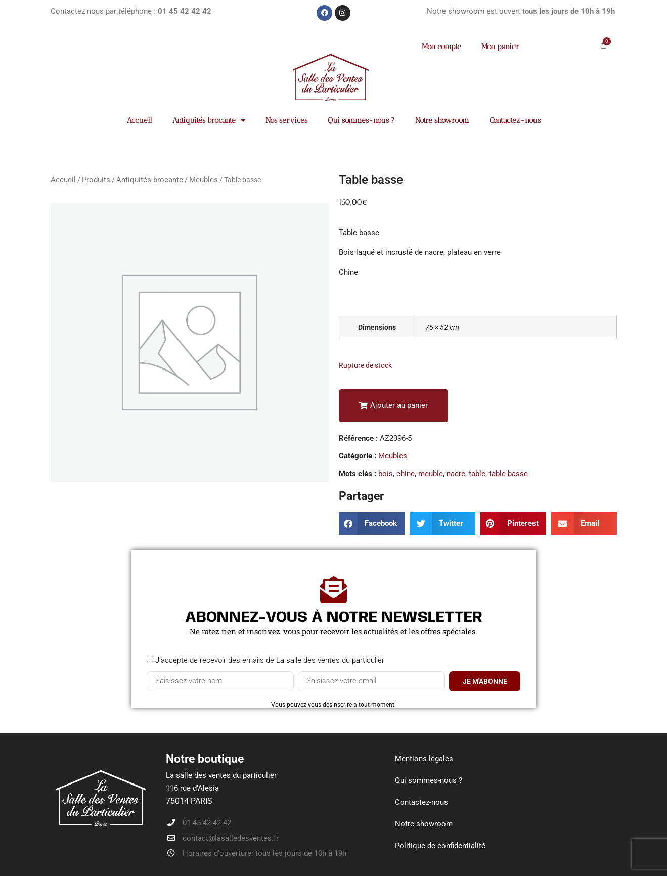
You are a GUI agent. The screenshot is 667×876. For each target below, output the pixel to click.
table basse (508, 473)
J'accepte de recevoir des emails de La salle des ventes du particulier (269, 659)
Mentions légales (424, 758)
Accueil (139, 120)
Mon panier (500, 46)
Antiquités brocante (208, 120)
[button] (393, 405)
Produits (96, 180)
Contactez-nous (515, 120)
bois (385, 473)
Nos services (286, 120)
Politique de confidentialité (440, 845)
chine (405, 473)
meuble (430, 473)
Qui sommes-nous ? (361, 120)
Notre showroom (442, 120)
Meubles (203, 180)
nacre (456, 473)
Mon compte (441, 46)
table (477, 473)
